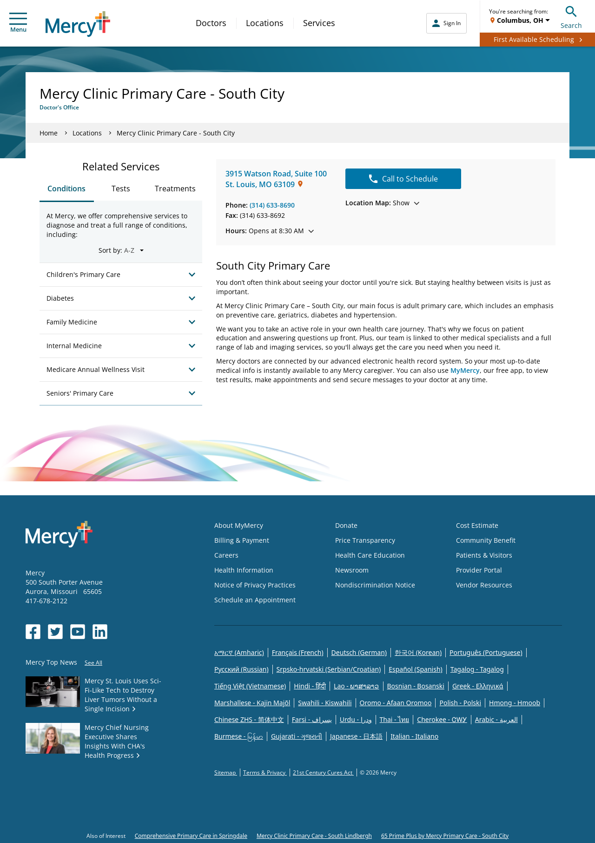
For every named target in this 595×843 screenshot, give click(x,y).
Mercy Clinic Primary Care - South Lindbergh (314, 836)
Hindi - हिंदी (310, 685)
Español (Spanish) (416, 669)
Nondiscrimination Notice (375, 584)
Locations (265, 22)
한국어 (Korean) (418, 652)
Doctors (211, 22)
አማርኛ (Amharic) (239, 652)
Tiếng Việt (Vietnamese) (250, 685)
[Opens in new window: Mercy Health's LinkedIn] (100, 631)
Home (49, 132)
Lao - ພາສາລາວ (356, 685)
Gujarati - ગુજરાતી (296, 736)
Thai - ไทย (395, 719)
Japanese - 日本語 (356, 736)
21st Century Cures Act (323, 772)
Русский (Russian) (241, 669)
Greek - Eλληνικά (477, 685)
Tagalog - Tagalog (477, 669)
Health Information (243, 570)
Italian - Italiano (414, 736)
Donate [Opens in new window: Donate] (346, 525)
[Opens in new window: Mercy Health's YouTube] (77, 631)
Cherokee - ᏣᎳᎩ (442, 719)
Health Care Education (370, 555)
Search (571, 16)
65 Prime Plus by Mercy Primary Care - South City (445, 836)
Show (382, 202)
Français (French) (298, 652)
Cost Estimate (477, 525)
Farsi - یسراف (312, 719)
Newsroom (352, 570)
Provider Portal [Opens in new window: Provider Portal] (479, 570)
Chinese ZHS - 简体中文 (249, 719)
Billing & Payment (241, 540)
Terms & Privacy (265, 772)
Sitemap (225, 772)
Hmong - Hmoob (514, 702)
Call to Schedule (403, 179)
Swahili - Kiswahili (324, 702)
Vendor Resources (484, 584)
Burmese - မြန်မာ (238, 736)
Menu (18, 23)
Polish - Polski (460, 702)
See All (93, 663)
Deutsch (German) (359, 652)
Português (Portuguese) (486, 652)
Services (319, 22)
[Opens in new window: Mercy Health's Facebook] (33, 631)
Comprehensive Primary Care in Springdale (191, 836)
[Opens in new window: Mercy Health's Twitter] (55, 631)
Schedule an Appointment (255, 599)
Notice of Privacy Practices (255, 584)
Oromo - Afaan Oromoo (396, 702)
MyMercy (465, 370)
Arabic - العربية (496, 719)
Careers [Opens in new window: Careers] (226, 555)
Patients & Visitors (484, 555)
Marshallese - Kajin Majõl (252, 702)
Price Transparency (365, 540)
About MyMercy (238, 525)
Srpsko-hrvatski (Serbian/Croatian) (329, 669)
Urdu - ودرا (356, 719)
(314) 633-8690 (272, 205)
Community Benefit (486, 540)
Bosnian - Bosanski (415, 685)
